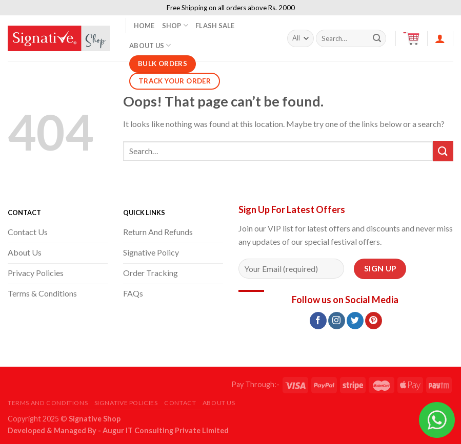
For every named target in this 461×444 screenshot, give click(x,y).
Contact (180, 403)
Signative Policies (126, 403)
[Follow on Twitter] (355, 320)
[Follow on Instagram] (336, 320)
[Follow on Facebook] (318, 320)
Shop (175, 25)
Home (144, 26)
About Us (150, 45)
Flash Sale (215, 26)
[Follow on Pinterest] (373, 320)
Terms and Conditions (48, 403)
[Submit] (377, 38)
